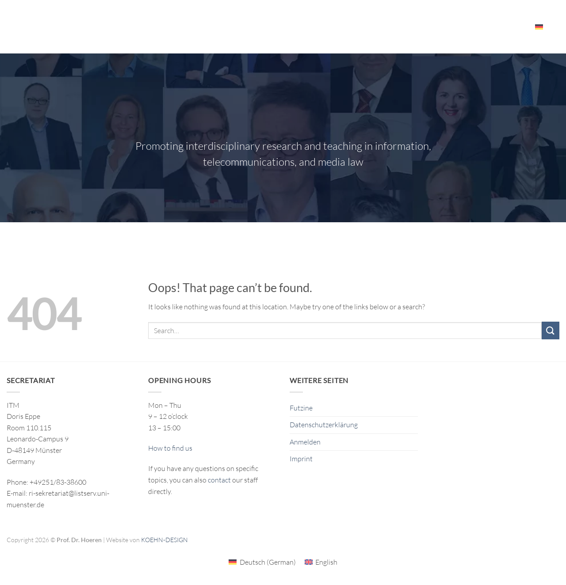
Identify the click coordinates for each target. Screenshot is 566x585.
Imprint (301, 458)
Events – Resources (441, 27)
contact (219, 479)
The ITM (385, 26)
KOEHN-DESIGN (164, 539)
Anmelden (305, 441)
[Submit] (550, 330)
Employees (505, 27)
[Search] (556, 26)
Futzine (301, 407)
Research (244, 27)
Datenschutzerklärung (324, 424)
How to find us (170, 448)
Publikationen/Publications (317, 26)
